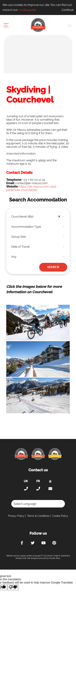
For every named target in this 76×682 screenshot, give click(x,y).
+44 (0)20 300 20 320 (26, 488)
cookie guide (27, 10)
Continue (67, 10)
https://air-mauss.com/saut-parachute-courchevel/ (31, 188)
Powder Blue (54, 558)
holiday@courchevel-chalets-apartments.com (50, 488)
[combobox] (38, 216)
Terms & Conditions (38, 515)
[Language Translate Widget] (38, 503)
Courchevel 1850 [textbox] (36, 216)
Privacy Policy (16, 515)
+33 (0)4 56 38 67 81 (38, 488)
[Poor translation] (13, 587)
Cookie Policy (60, 515)
